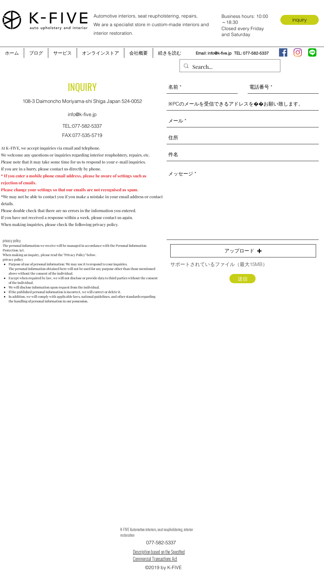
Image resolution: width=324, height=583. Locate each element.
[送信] (242, 278)
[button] (243, 250)
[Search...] (229, 67)
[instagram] (298, 52)
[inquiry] (299, 20)
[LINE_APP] (312, 52)
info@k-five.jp (219, 53)
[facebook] (283, 52)
